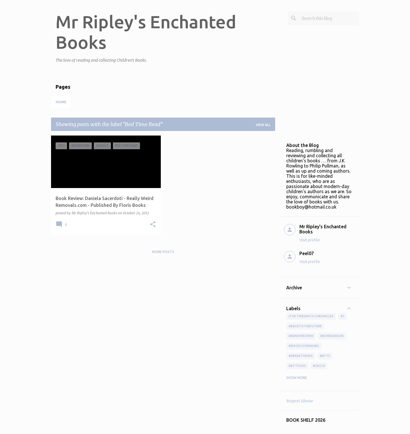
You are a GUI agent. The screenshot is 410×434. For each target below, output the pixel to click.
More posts (163, 252)
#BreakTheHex (301, 356)
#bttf (325, 356)
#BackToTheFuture (305, 326)
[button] (152, 225)
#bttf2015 (297, 366)
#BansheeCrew (301, 336)
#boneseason (332, 336)
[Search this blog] (329, 18)
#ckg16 (319, 366)
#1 (342, 316)
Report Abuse (299, 400)
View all (263, 125)
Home (61, 102)
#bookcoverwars (304, 346)
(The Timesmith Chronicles (311, 316)
